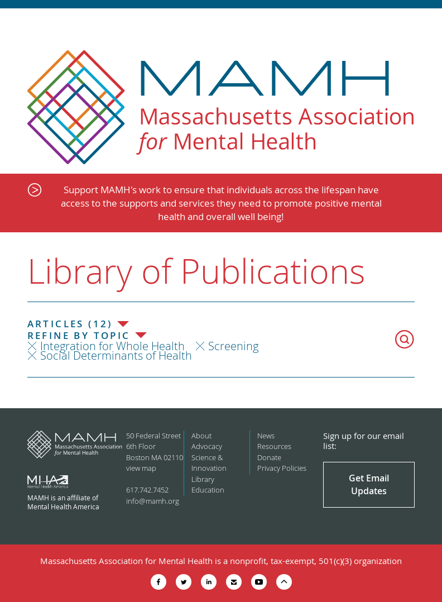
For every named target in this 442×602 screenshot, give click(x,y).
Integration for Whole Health (112, 346)
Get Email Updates (369, 484)
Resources (274, 446)
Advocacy (206, 446)
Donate (269, 457)
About (201, 436)
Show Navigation (424, 23)
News (266, 436)
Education (207, 490)
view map (141, 468)
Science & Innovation (209, 463)
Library (202, 479)
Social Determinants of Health (116, 355)
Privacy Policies (281, 468)
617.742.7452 (147, 490)
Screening (233, 346)
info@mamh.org (152, 501)
